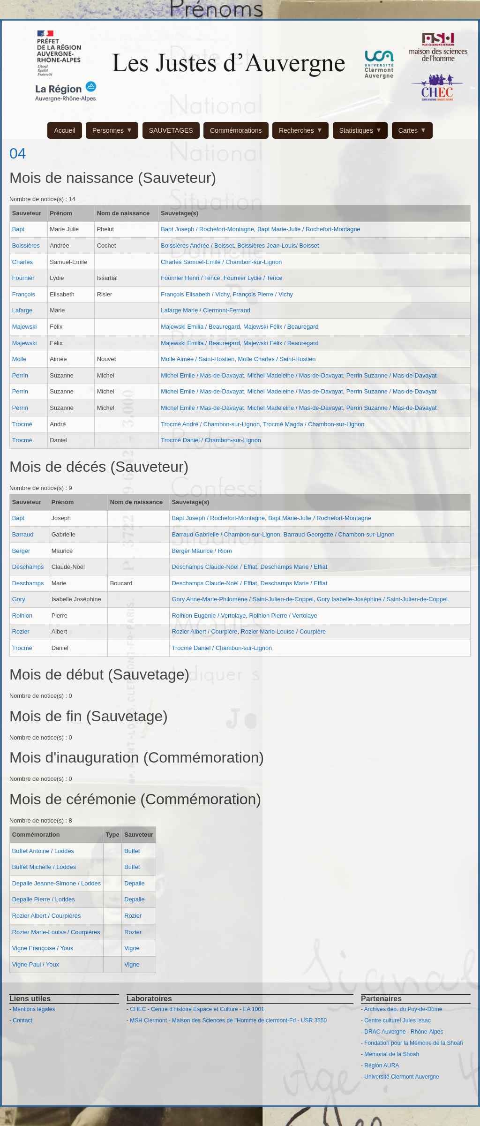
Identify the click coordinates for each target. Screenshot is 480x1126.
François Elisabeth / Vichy (195, 294)
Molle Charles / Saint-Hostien (277, 359)
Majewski (24, 326)
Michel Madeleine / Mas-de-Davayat (295, 375)
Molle (19, 359)
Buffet (132, 850)
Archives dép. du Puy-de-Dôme (403, 1009)
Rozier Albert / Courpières (46, 915)
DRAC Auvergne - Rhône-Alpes (403, 1031)
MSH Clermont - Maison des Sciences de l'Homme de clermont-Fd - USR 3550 (228, 1020)
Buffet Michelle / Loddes (44, 866)
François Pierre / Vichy (262, 294)
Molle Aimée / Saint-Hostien (197, 359)
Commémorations (236, 130)
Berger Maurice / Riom (202, 550)
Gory (18, 599)
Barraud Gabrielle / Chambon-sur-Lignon (226, 534)
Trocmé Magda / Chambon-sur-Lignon (313, 424)
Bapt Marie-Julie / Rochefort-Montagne (308, 229)
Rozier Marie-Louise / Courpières (56, 932)
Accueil (64, 130)
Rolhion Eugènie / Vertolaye (209, 615)
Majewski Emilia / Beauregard (200, 326)
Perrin (20, 375)
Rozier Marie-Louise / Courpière (283, 631)
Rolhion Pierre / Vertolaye (283, 615)
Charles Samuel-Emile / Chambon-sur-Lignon (221, 261)
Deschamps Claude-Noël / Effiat (214, 566)
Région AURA (381, 1065)
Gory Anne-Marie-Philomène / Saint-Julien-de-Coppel (243, 599)
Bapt (18, 229)
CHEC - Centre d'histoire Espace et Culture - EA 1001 (197, 1009)
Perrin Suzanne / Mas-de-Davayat (391, 375)
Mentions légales (34, 1009)
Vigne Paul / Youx (35, 964)
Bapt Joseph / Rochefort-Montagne (207, 229)
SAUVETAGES (171, 130)
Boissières (26, 245)
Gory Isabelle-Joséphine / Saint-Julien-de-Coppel (382, 599)
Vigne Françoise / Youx (43, 948)
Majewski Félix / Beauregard (281, 326)
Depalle (134, 883)
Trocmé (22, 424)
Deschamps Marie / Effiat (294, 566)
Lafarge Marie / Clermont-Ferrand (205, 310)
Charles (22, 261)
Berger (21, 550)
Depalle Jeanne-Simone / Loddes (56, 883)
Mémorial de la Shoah (391, 1054)
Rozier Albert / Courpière (205, 631)
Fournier (23, 277)
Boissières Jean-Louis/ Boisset (278, 245)
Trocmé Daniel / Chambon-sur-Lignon (211, 440)
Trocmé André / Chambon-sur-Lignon (210, 424)
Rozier (21, 631)
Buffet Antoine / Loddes (43, 850)
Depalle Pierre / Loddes (43, 899)
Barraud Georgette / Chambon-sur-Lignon (339, 534)
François (23, 294)
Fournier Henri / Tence (190, 277)
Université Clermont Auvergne (401, 1076)
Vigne (132, 948)
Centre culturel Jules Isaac (397, 1020)
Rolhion (22, 615)
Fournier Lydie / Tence (253, 277)
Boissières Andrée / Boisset (197, 245)
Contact (22, 1020)
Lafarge (22, 310)
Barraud (23, 534)
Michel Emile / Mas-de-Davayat (202, 375)
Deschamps (28, 566)
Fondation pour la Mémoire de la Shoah (413, 1043)
